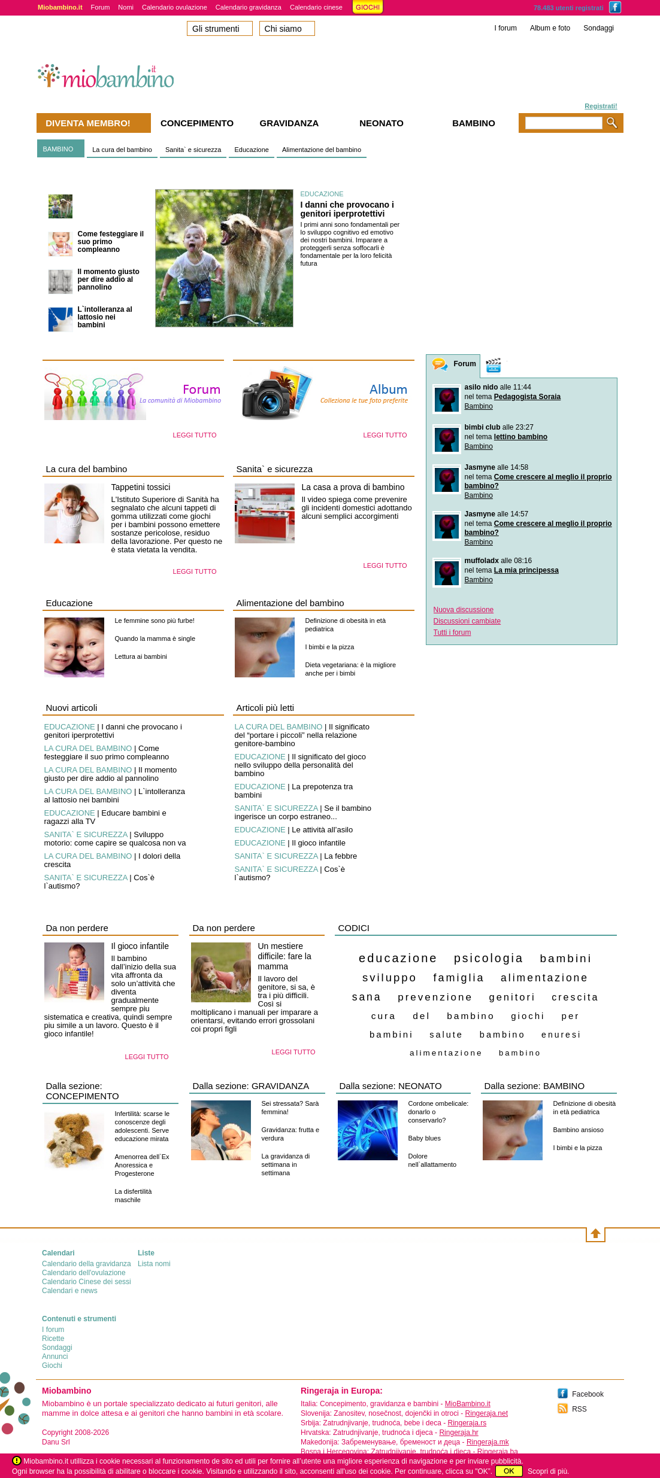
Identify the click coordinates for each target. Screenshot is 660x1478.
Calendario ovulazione (174, 7)
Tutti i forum (452, 632)
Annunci (55, 1356)
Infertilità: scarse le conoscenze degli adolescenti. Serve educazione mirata (142, 1126)
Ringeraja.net (486, 1413)
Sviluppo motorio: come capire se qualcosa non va (115, 838)
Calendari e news (70, 1291)
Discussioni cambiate (467, 621)
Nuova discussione (464, 610)
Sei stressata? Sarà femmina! (290, 1107)
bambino (520, 1052)
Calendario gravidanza (248, 7)
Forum (100, 7)
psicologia (489, 958)
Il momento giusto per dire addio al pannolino (109, 279)
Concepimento (197, 123)
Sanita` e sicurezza (193, 149)
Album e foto (550, 28)
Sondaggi (598, 28)
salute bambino (477, 1034)
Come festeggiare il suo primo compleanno (111, 242)
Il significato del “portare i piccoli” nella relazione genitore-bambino (302, 735)
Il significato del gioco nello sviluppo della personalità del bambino (300, 765)
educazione (398, 958)
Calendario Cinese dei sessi (86, 1282)
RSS (579, 1409)
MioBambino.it (468, 1404)
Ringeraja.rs (466, 1423)
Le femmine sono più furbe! (155, 620)
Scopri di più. (548, 1471)
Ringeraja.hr (458, 1432)
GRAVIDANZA (280, 1086)
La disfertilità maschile (133, 1195)
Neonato (381, 123)
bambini (566, 958)
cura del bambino (433, 1016)
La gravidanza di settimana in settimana (286, 1164)
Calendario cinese (316, 7)
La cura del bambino (122, 149)
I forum (506, 28)
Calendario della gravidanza (86, 1264)
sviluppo (389, 977)
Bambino (479, 406)
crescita (575, 997)
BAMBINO (58, 149)
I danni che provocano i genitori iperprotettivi (100, 208)
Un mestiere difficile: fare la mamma (284, 956)
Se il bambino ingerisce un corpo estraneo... (303, 812)
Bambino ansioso (578, 1129)
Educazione (251, 149)
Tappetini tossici (141, 487)
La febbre (340, 855)
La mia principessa (526, 570)
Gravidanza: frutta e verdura (291, 1134)
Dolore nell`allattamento (432, 1160)
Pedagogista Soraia (527, 397)
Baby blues (424, 1138)
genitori (512, 997)
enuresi (561, 1034)
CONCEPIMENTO (82, 1096)
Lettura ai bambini (141, 656)
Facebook (588, 1394)
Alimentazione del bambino (321, 149)
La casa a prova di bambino (353, 487)
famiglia (459, 978)
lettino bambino (520, 437)
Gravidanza (289, 123)
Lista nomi (154, 1264)
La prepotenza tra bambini (294, 790)
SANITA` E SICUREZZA (86, 834)
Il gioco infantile (319, 842)
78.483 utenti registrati (569, 7)
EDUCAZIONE (322, 193)
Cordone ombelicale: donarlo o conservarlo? (438, 1112)
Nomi (126, 7)
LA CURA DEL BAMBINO (88, 748)
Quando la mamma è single (155, 638)
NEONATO (420, 1086)
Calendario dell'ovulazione (84, 1273)
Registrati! (601, 106)
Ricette (53, 1338)
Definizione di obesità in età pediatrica (345, 624)
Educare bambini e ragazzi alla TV (105, 817)
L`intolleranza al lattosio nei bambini (105, 317)
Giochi (52, 1365)
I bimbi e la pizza (330, 646)
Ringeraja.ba (497, 1451)
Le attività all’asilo (322, 829)
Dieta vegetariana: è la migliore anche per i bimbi (350, 669)
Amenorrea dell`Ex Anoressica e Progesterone (142, 1165)
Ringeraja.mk (488, 1442)
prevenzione (435, 997)
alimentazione (446, 1052)
